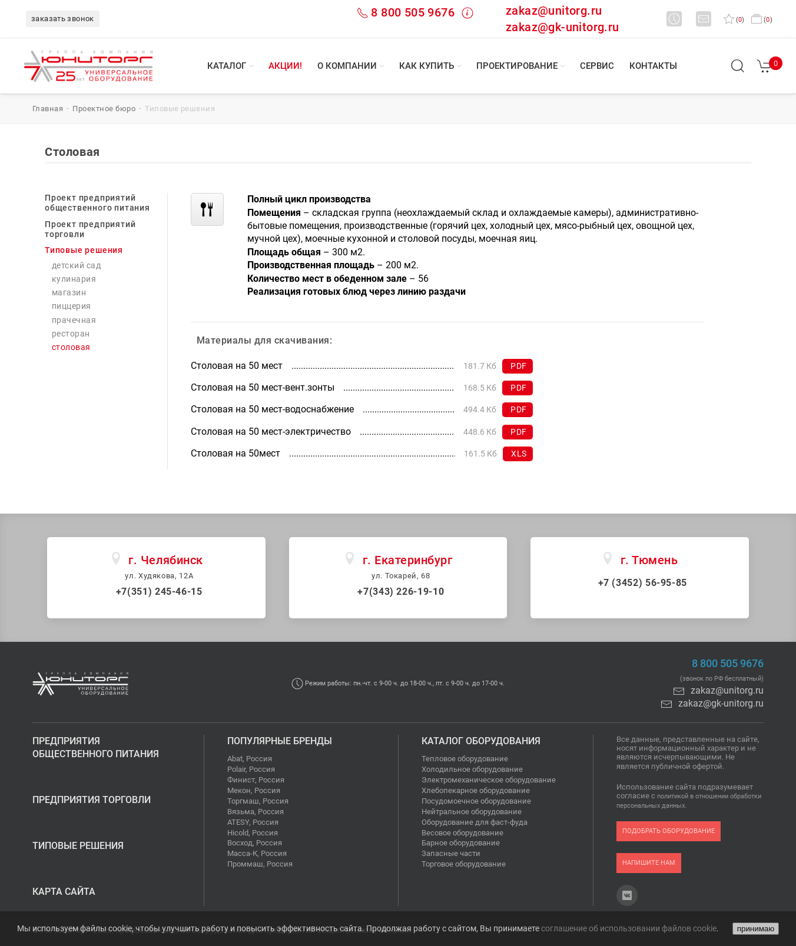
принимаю (755, 928)
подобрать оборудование (668, 831)
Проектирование (517, 66)
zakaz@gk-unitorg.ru (562, 27)
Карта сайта (63, 891)
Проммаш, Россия (260, 864)
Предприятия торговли (91, 799)
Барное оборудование (461, 842)
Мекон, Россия (253, 790)
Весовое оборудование (462, 832)
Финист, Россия (255, 779)
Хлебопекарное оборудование (476, 790)
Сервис (597, 66)
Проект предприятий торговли (90, 229)
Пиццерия (71, 306)
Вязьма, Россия (255, 811)
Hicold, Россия (252, 832)
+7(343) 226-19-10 (400, 591)
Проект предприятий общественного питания (97, 203)
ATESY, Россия (252, 822)
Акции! (285, 66)
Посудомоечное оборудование (476, 801)
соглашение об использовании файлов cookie (629, 928)
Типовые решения (78, 845)
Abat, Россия (249, 758)
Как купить (426, 66)
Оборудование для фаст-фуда (475, 822)
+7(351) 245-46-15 (159, 591)
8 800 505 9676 (413, 12)
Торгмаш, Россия (257, 801)
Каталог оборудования (481, 741)
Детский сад (76, 266)
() (734, 20)
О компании (347, 66)
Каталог (226, 66)
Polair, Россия (251, 769)
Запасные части (451, 853)
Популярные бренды (279, 741)
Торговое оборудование (464, 864)
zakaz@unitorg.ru (554, 11)
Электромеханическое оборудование (489, 779)
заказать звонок (62, 18)
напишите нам (648, 863)
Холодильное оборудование (472, 769)
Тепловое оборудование (465, 758)
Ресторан (71, 334)
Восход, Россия (254, 842)
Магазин (69, 293)
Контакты (653, 66)
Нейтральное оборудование (472, 811)
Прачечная (74, 320)
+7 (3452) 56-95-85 (643, 582)
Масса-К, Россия (257, 853)
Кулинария (74, 279)
